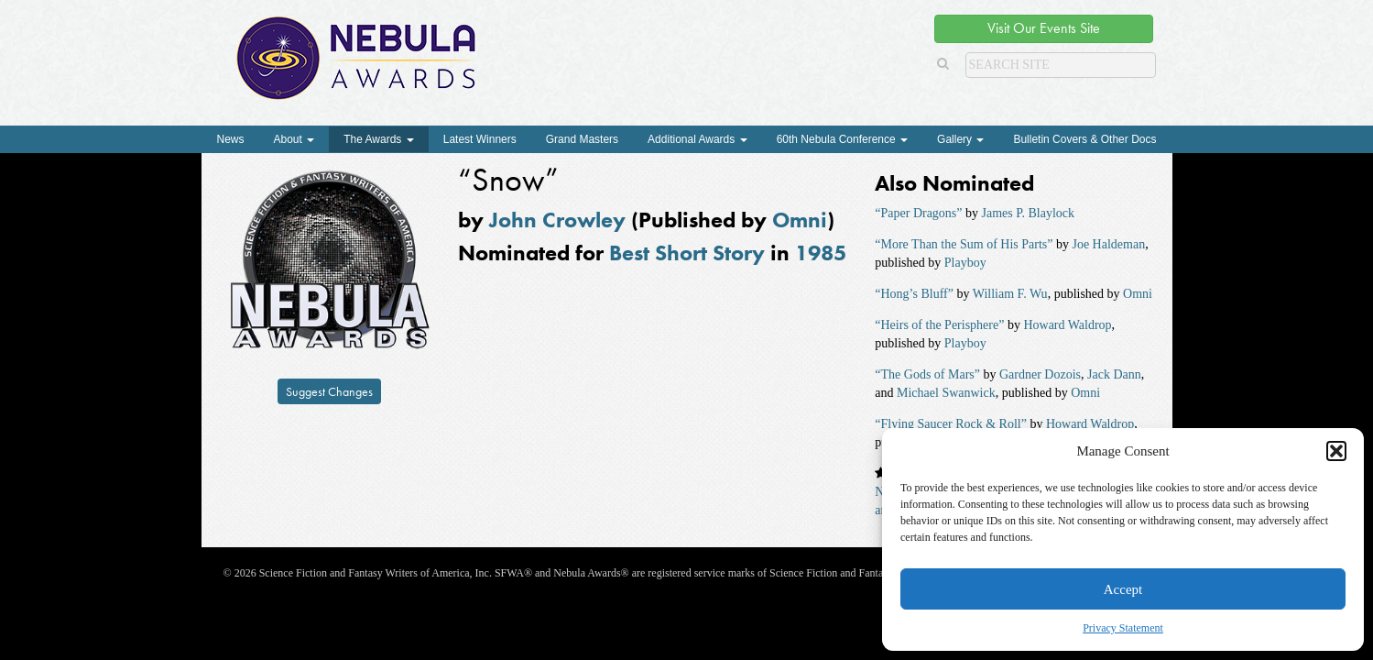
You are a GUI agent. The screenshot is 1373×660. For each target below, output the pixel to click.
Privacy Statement (1123, 628)
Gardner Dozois (1040, 374)
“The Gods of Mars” (927, 374)
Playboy (965, 263)
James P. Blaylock (1028, 213)
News (231, 139)
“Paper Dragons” (918, 213)
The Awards (378, 139)
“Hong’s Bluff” (914, 294)
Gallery (960, 139)
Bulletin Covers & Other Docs (1084, 139)
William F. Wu (1010, 294)
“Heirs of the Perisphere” (939, 325)
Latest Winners (480, 139)
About (294, 139)
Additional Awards (697, 139)
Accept (1123, 589)
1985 (820, 252)
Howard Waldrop (1067, 325)
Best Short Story (687, 252)
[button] (1336, 451)
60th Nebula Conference (842, 139)
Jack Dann (1114, 374)
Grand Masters (582, 139)
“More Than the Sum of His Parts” (963, 244)
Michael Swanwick (946, 393)
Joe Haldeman (1108, 244)
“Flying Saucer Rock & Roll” (951, 424)
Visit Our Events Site (1043, 28)
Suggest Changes (329, 391)
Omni (799, 219)
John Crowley (557, 219)
